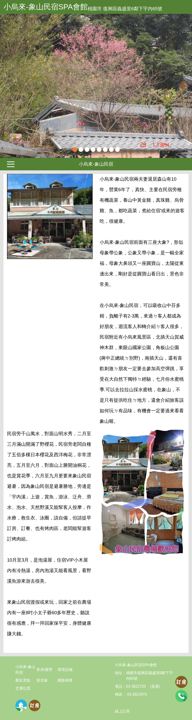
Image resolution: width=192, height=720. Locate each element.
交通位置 (22, 688)
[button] (14, 86)
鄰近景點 (22, 680)
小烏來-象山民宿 (96, 164)
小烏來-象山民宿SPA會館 (46, 7)
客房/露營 (44, 670)
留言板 (42, 680)
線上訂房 (122, 711)
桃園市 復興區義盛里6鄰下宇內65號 (125, 8)
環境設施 (65, 670)
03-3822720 (136, 686)
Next (186, 85)
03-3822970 (136, 694)
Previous (5, 85)
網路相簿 (65, 680)
